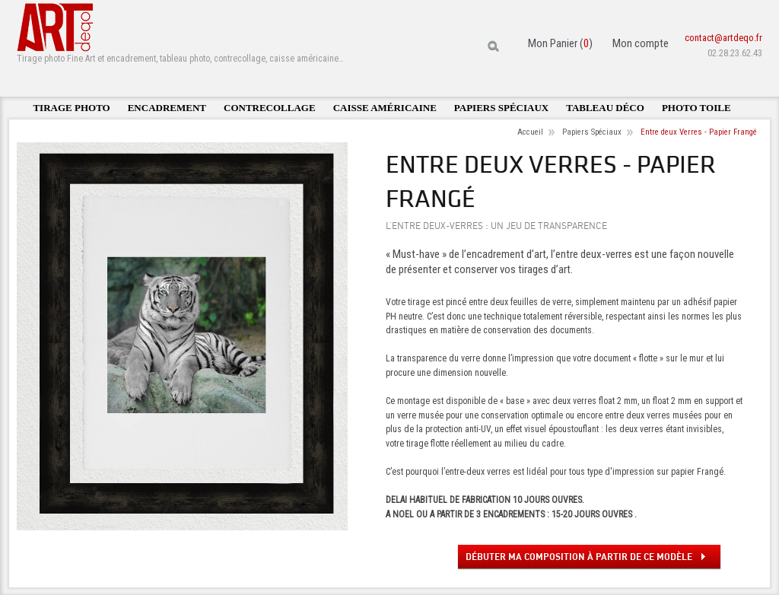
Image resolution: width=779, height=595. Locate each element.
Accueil (530, 132)
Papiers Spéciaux (592, 132)
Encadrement (167, 107)
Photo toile (696, 107)
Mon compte (640, 43)
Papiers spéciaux (501, 107)
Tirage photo (71, 107)
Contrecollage (270, 107)
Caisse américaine (385, 107)
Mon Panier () (560, 43)
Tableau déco (605, 107)
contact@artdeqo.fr (723, 37)
